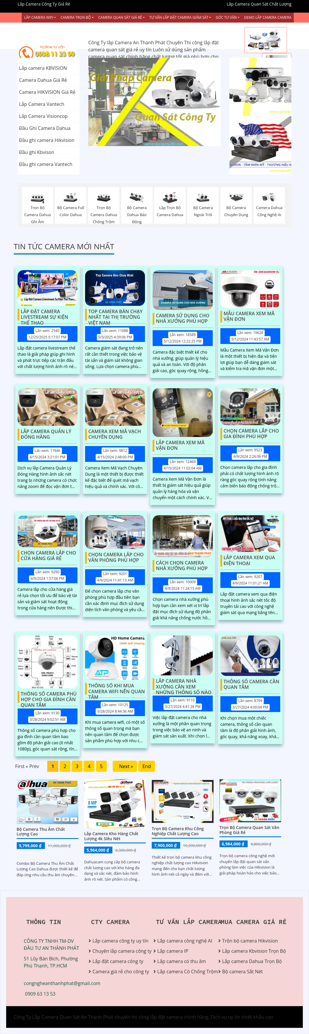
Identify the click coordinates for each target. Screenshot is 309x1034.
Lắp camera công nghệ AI (183, 941)
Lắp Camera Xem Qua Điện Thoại (249, 560)
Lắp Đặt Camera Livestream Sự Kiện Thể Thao (44, 315)
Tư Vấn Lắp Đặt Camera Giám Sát (178, 17)
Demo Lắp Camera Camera (267, 17)
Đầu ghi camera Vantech (45, 164)
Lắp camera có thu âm (181, 961)
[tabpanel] (154, 102)
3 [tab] (163, 139)
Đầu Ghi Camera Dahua (44, 128)
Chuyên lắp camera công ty (118, 951)
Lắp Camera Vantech (41, 104)
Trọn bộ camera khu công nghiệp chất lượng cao (178, 831)
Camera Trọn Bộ (75, 17)
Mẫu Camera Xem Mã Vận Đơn (249, 316)
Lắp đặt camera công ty (117, 961)
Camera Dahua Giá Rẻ (43, 80)
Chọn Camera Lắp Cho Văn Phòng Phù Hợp (116, 557)
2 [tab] (155, 139)
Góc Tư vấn (226, 17)
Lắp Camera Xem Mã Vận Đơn (180, 445)
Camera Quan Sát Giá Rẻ (120, 17)
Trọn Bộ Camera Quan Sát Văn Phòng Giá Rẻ (249, 830)
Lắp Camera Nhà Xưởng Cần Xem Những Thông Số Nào (183, 684)
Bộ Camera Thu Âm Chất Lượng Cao (41, 831)
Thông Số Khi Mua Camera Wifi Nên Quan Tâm (116, 689)
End (146, 766)
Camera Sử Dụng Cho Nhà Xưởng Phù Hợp (182, 318)
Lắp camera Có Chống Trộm (183, 971)
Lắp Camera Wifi (38, 17)
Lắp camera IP (172, 951)
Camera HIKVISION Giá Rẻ (47, 92)
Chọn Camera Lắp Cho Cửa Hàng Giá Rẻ (48, 556)
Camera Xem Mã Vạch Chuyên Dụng (114, 434)
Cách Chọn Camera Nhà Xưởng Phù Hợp (181, 566)
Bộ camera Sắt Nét (242, 971)
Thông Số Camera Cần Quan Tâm (251, 684)
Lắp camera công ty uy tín (118, 941)
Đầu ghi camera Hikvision (46, 140)
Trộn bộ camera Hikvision (248, 941)
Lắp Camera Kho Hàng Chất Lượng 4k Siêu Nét (111, 836)
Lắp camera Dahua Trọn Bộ (248, 961)
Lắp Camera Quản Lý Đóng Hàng (46, 434)
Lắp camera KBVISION (43, 68)
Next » (125, 766)
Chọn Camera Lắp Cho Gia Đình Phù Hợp (251, 434)
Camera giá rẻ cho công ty (118, 971)
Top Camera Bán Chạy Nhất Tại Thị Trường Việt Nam (115, 315)
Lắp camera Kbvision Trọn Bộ (248, 951)
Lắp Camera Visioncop (43, 116)
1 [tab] (146, 139)
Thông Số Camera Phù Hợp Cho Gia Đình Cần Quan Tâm (49, 697)
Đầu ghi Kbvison (36, 152)
